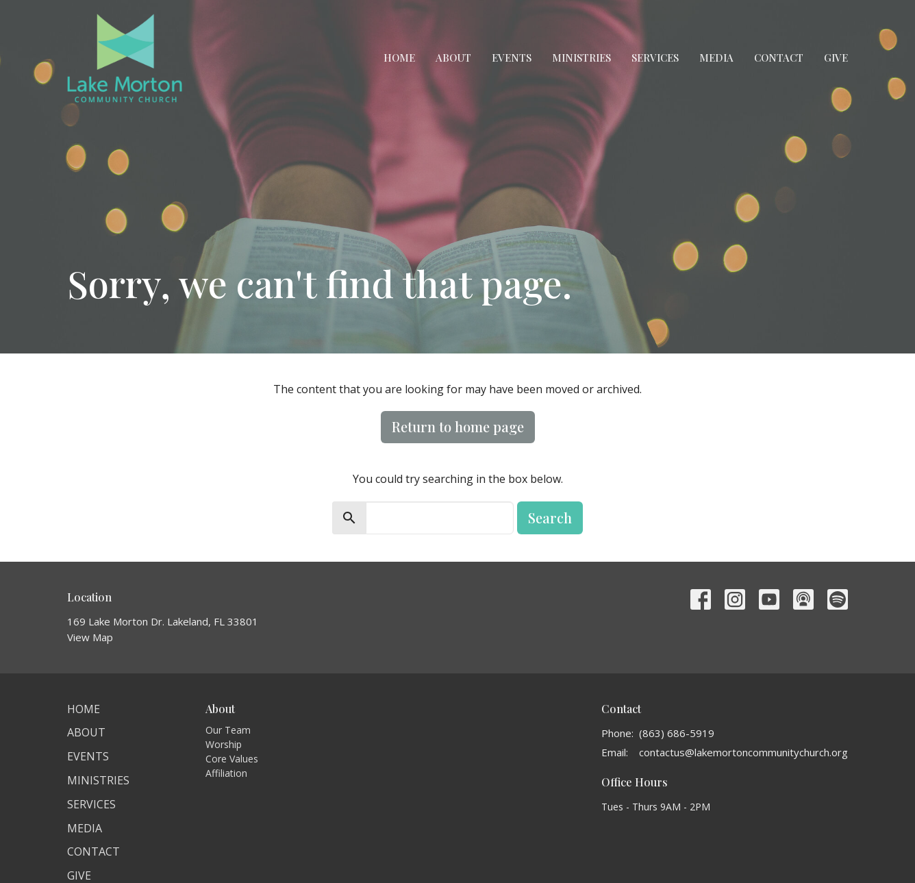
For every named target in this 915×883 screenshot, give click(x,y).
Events (511, 57)
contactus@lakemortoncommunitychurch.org (743, 752)
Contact (778, 57)
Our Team (228, 729)
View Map (90, 637)
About (453, 57)
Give (836, 57)
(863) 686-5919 (676, 733)
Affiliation (226, 773)
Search (550, 517)
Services (655, 57)
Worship (223, 744)
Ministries (581, 57)
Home (399, 57)
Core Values (231, 758)
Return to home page (458, 426)
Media (716, 57)
